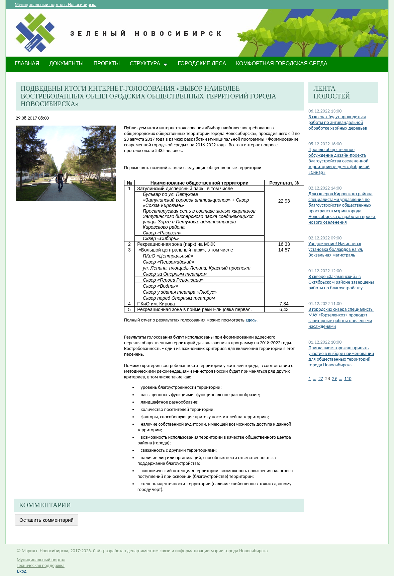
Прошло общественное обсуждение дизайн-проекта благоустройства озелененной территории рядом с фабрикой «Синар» (339, 161)
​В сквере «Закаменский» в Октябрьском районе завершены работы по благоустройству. (341, 282)
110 (347, 378)
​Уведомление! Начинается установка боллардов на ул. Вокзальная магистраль (335, 249)
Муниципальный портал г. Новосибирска (55, 4)
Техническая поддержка (41, 565)
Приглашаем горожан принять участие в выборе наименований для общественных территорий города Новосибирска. (341, 356)
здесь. (251, 320)
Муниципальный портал (41, 560)
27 (320, 378)
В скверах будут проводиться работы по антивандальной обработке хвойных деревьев (337, 122)
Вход (21, 571)
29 (334, 378)
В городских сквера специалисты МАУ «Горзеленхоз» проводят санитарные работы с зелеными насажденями (341, 317)
